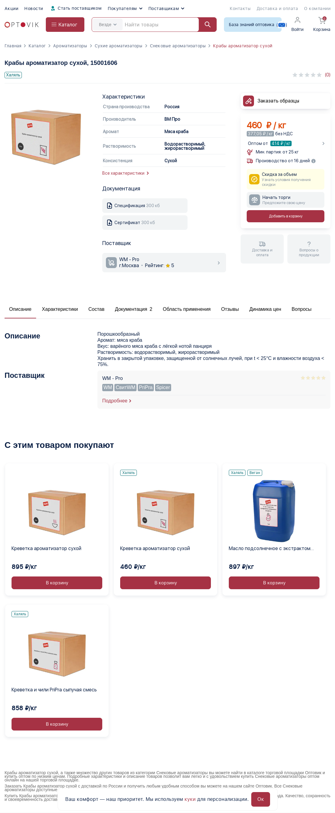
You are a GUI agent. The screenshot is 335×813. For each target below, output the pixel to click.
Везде (108, 24)
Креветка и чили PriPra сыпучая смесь (54, 690)
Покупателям (125, 8)
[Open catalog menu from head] (65, 24)
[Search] (154, 24)
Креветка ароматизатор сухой (46, 548)
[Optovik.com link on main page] (22, 24)
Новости (33, 8)
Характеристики (60, 309)
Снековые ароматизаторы (178, 45)
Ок (260, 799)
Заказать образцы (278, 101)
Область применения (187, 309)
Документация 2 (133, 309)
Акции (11, 8)
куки (190, 799)
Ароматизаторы (70, 45)
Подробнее (114, 400)
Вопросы (302, 309)
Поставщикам (166, 8)
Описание (20, 309)
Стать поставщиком (75, 8)
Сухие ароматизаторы (119, 45)
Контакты (240, 8)
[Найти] (205, 24)
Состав (96, 309)
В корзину (57, 583)
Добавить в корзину (286, 216)
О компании (317, 8)
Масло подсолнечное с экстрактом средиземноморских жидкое (269, 549)
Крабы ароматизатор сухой (242, 45)
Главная (13, 45)
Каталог (37, 45)
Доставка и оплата (277, 8)
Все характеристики (125, 173)
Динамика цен (265, 309)
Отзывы (230, 309)
